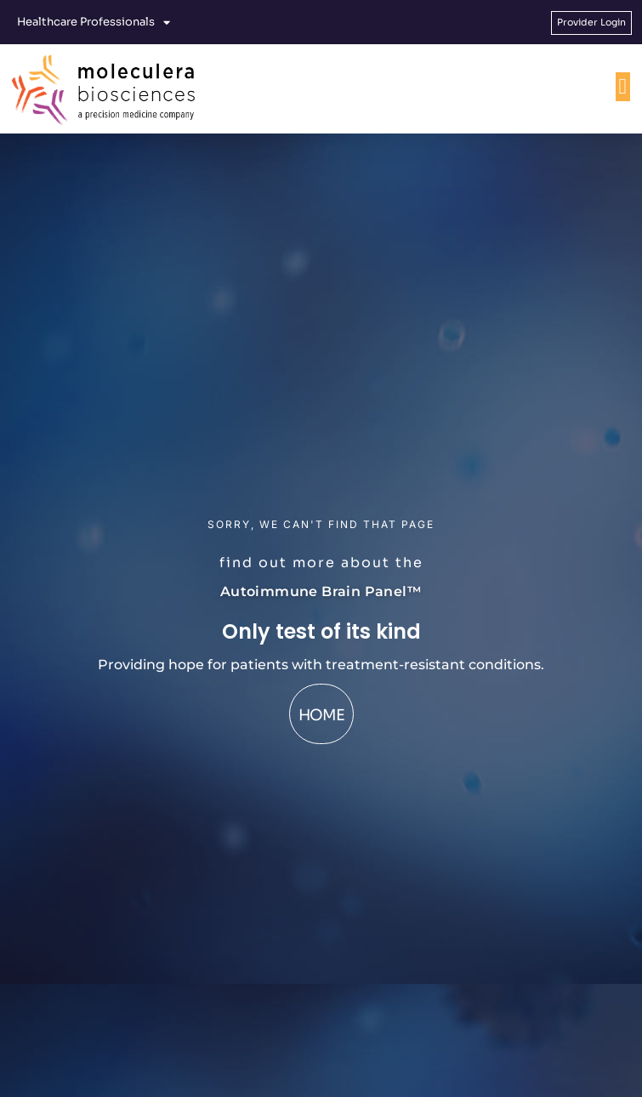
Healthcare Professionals (93, 22)
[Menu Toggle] (623, 86)
